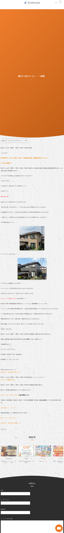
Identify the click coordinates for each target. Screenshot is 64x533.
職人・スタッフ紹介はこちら (8, 418)
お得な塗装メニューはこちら (8, 408)
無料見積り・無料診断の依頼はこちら (11, 372)
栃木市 (2, 395)
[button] (60, 2)
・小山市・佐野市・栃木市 (11, 395)
